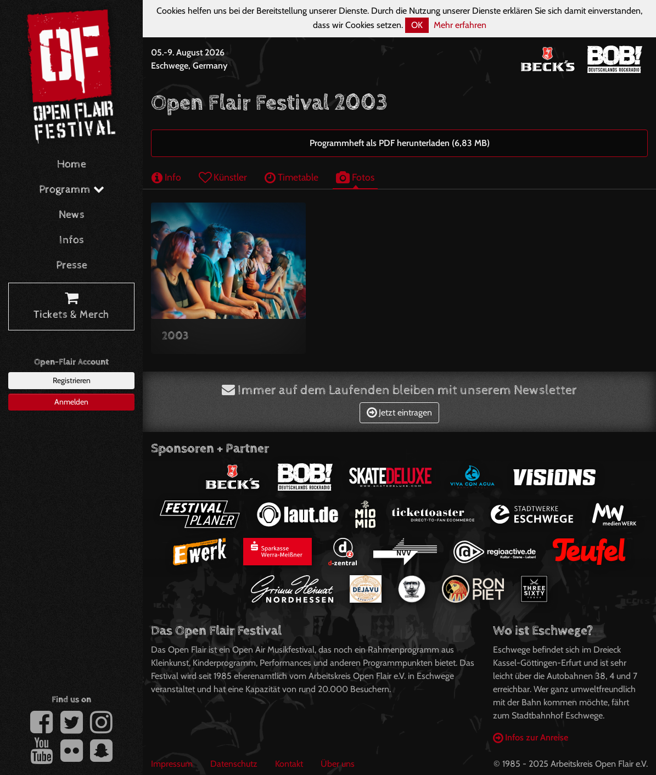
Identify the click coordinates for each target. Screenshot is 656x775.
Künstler (223, 177)
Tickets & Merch (71, 307)
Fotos (355, 177)
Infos (71, 240)
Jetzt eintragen (399, 412)
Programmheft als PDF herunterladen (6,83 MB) (400, 143)
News (72, 215)
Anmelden (71, 402)
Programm (71, 189)
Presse (71, 265)
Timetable (291, 177)
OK (417, 25)
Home (71, 164)
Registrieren (72, 380)
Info (166, 177)
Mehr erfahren (460, 25)
